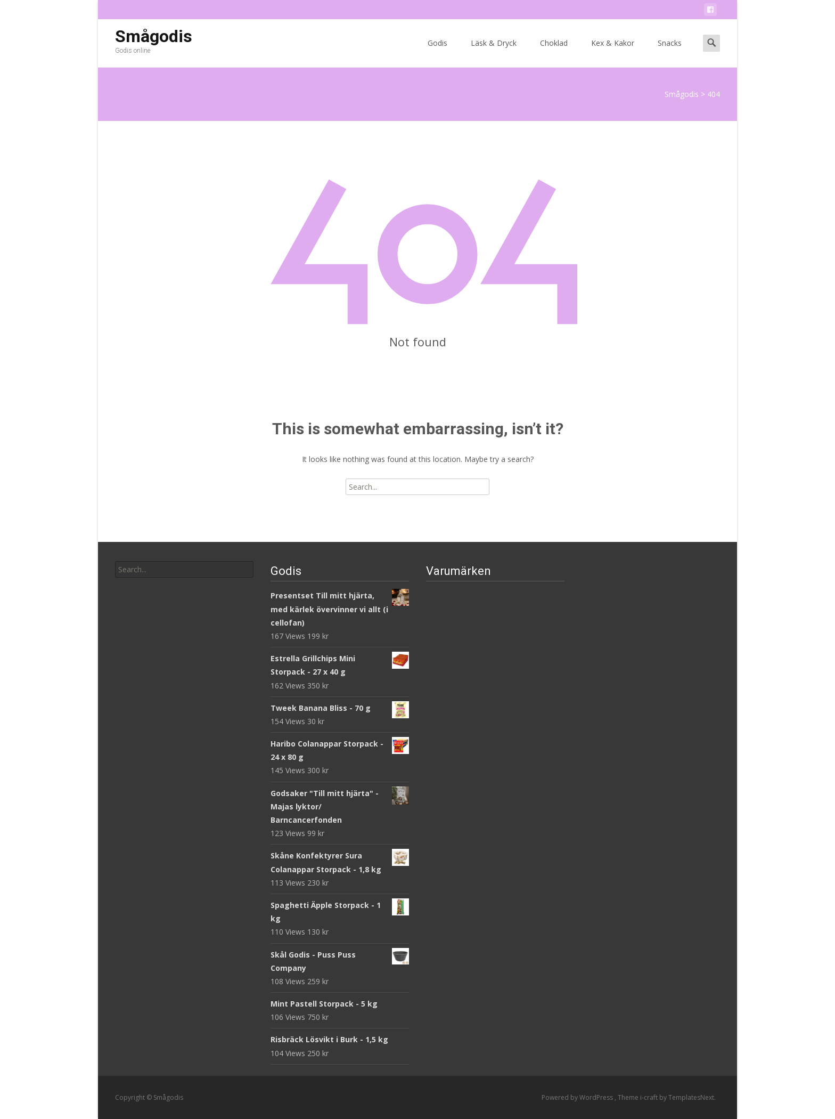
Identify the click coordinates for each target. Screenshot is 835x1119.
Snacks (670, 52)
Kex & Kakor (612, 52)
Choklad (554, 52)
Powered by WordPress (578, 1097)
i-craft (649, 1097)
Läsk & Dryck (494, 52)
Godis (437, 52)
